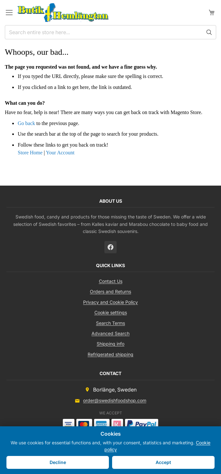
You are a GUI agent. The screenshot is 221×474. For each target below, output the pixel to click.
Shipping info (110, 343)
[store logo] (63, 12)
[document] (110, 450)
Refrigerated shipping (110, 354)
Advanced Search (110, 333)
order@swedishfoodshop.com (114, 400)
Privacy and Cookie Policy (110, 302)
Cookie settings (110, 312)
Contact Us (110, 281)
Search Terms (110, 323)
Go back (26, 123)
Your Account (60, 152)
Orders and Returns (110, 291)
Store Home (30, 152)
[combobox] (110, 32)
